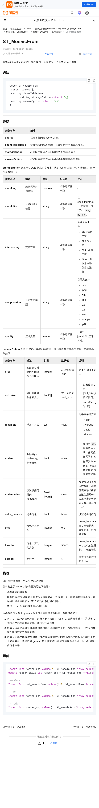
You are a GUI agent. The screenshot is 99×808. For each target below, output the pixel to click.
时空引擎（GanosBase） (18, 32)
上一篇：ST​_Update (14, 729)
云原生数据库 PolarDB (20, 28)
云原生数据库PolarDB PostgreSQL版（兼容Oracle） (59, 28)
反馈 (53, 746)
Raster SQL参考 (40, 32)
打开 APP (88, 4)
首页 (5, 28)
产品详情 (49, 54)
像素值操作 (57, 32)
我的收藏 (87, 54)
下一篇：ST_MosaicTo (84, 729)
